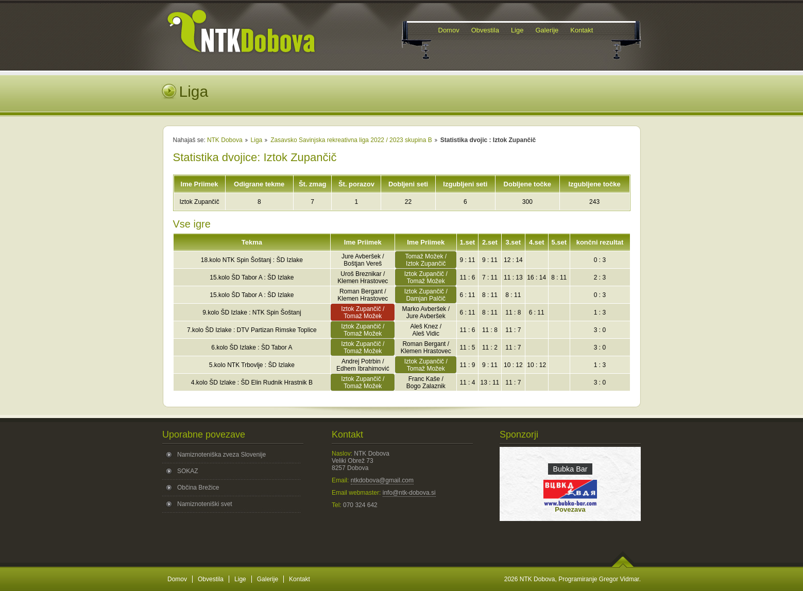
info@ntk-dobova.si (409, 492)
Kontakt (299, 579)
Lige (240, 579)
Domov (177, 579)
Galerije (267, 579)
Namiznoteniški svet (204, 504)
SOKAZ (187, 471)
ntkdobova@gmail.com (382, 480)
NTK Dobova (225, 140)
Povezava (570, 509)
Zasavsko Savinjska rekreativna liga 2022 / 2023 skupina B (351, 140)
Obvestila (211, 579)
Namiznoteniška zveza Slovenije (221, 454)
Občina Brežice (198, 487)
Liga (257, 140)
